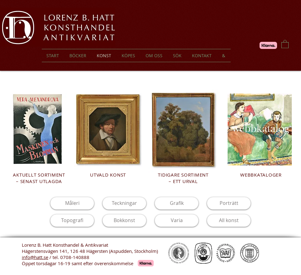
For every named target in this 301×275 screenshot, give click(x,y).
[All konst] (229, 220)
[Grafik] (176, 203)
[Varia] (176, 220)
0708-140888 (74, 257)
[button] (285, 43)
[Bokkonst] (124, 220)
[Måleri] (72, 203)
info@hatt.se (35, 257)
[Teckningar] (124, 203)
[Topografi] (72, 220)
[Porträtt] (229, 203)
